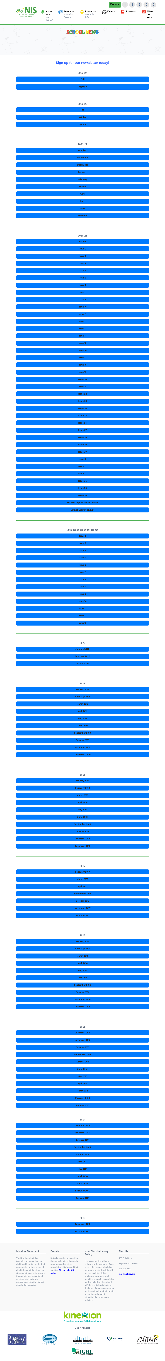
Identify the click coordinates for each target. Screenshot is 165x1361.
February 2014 (82, 1190)
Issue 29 (82, 444)
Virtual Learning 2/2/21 (82, 510)
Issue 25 (82, 415)
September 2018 (82, 824)
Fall (82, 79)
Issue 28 (82, 437)
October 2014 (82, 1140)
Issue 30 (82, 452)
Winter (82, 86)
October (82, 150)
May (82, 201)
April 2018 (82, 802)
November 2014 (82, 1132)
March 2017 (82, 879)
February (82, 179)
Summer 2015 (82, 1061)
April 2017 (82, 886)
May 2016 (82, 970)
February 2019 (82, 696)
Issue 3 (82, 256)
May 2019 (82, 718)
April (82, 194)
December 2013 (82, 1224)
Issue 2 (82, 248)
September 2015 (82, 1054)
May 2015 (82, 1076)
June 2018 (82, 817)
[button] (48, 15)
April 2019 (82, 711)
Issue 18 (82, 365)
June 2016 (82, 977)
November (82, 157)
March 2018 (82, 795)
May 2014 (82, 1169)
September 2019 (82, 733)
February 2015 (82, 1098)
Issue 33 (82, 473)
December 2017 (82, 915)
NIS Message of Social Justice (82, 502)
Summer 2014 (82, 1154)
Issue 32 (82, 466)
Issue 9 (82, 299)
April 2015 (82, 1083)
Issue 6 (82, 277)
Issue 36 (82, 495)
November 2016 (82, 999)
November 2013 (83, 1231)
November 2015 (83, 1040)
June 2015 (82, 1069)
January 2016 (82, 941)
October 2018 (82, 831)
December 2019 (82, 754)
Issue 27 (82, 430)
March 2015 (82, 1090)
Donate (114, 4)
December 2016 (82, 1006)
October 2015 (82, 1047)
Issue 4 (82, 263)
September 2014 (82, 1147)
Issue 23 (82, 401)
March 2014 (82, 1183)
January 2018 (82, 780)
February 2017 (82, 872)
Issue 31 (83, 459)
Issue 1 (82, 241)
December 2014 (82, 1125)
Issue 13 (83, 328)
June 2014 (82, 1161)
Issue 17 (82, 357)
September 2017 (82, 893)
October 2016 (82, 992)
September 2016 (82, 985)
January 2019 (82, 689)
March (82, 186)
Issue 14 (82, 336)
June (82, 208)
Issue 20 (82, 379)
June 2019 (82, 725)
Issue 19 (82, 372)
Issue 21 (83, 386)
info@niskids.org (127, 1274)
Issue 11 (82, 314)
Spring (82, 124)
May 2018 (82, 809)
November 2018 (82, 838)
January (82, 172)
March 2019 (82, 704)
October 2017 (82, 901)
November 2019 (82, 747)
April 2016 (82, 963)
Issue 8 (82, 292)
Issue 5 (82, 270)
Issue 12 (83, 321)
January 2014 (82, 1198)
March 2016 (82, 956)
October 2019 (82, 740)
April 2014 (82, 1176)
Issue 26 (82, 423)
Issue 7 (82, 285)
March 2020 (82, 663)
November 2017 (82, 908)
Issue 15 (83, 343)
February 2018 (82, 788)
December (82, 165)
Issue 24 (82, 408)
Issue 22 (82, 394)
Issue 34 (82, 481)
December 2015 (82, 1032)
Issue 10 (82, 307)
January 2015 (82, 1105)
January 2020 (83, 649)
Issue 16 (82, 350)
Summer (82, 215)
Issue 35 (82, 488)
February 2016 (82, 948)
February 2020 (82, 656)
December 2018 (82, 846)
